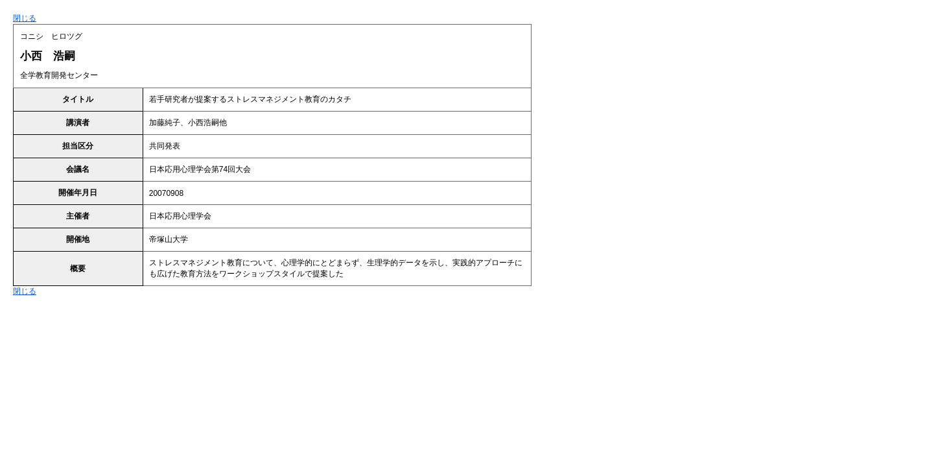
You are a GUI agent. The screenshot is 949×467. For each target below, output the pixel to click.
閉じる (24, 18)
